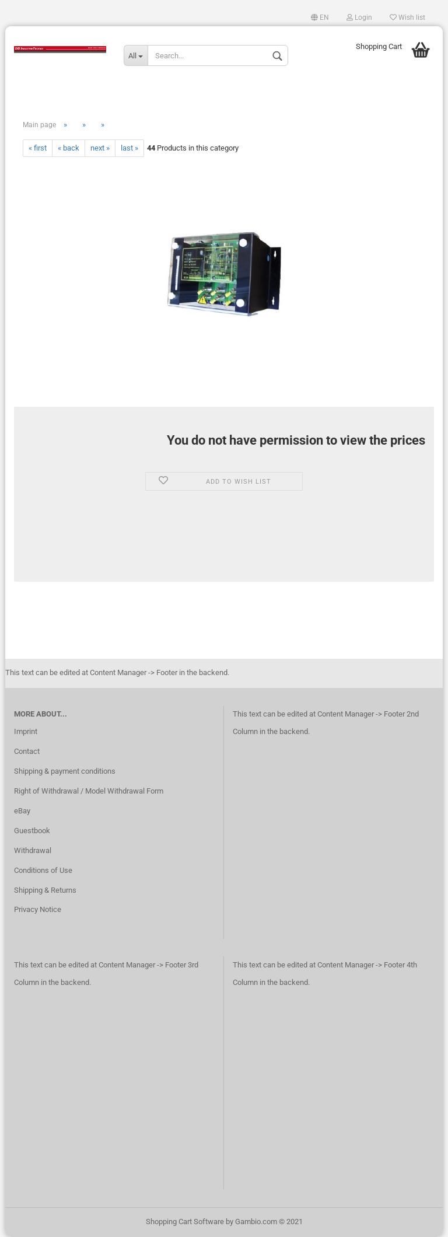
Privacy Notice (37, 909)
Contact (27, 751)
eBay (22, 810)
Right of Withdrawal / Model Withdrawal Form (88, 791)
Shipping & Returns (45, 890)
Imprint (25, 731)
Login (359, 17)
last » (129, 148)
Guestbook (32, 830)
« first (38, 148)
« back (68, 148)
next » (100, 148)
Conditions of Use (43, 870)
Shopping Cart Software (185, 1221)
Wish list (407, 17)
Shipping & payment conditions (65, 771)
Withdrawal (32, 850)
